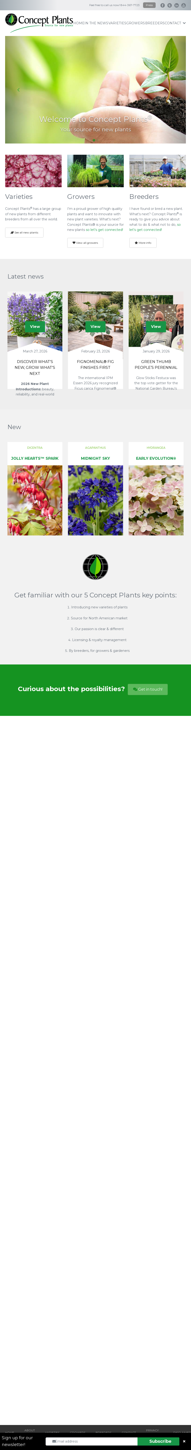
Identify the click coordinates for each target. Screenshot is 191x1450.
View (35, 326)
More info (143, 242)
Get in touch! (147, 689)
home (78, 23)
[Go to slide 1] (94, 140)
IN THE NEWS (96, 23)
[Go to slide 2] (97, 140)
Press (149, 5)
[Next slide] (172, 90)
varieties (117, 23)
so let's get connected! (104, 230)
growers (135, 23)
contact (175, 23)
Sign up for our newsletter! (17, 1441)
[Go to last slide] (18, 90)
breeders (155, 23)
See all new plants (24, 232)
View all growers (85, 242)
